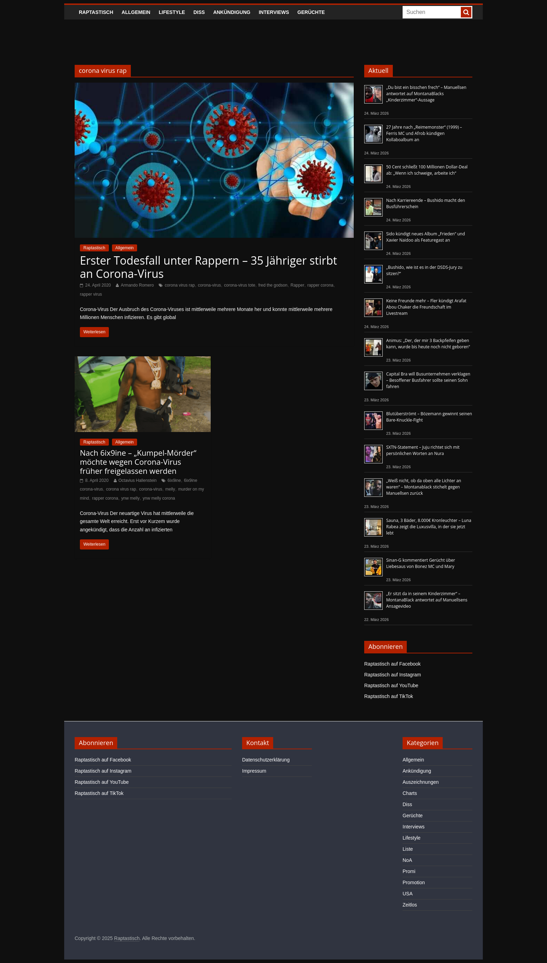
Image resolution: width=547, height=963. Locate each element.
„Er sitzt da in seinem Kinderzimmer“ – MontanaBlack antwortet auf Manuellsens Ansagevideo (426, 600)
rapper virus (91, 294)
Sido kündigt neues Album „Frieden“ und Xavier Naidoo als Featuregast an (425, 237)
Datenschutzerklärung (266, 760)
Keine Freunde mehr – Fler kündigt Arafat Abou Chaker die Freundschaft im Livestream (426, 307)
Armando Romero (137, 285)
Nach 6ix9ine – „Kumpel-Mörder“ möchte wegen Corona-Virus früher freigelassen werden (138, 461)
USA (408, 893)
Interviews (274, 12)
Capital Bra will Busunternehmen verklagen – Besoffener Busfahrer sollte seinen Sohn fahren (428, 380)
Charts (410, 793)
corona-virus (209, 285)
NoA (407, 860)
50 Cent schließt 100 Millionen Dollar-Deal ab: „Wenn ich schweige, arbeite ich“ (426, 170)
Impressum (254, 771)
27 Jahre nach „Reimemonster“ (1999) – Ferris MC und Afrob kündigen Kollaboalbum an (424, 133)
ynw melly (130, 498)
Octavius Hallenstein (138, 480)
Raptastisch (96, 12)
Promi (409, 871)
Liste (408, 849)
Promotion (414, 882)
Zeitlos (410, 905)
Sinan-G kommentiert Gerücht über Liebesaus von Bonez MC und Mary (420, 563)
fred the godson (272, 285)
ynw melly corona (159, 498)
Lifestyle (172, 12)
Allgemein (136, 12)
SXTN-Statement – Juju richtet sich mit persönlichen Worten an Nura (422, 450)
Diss (199, 12)
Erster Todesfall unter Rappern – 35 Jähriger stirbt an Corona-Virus (208, 267)
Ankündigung (231, 12)
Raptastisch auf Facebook (392, 664)
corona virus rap (180, 285)
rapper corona (320, 285)
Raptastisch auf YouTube (391, 685)
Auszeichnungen (421, 782)
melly (170, 489)
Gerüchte (311, 12)
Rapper (297, 285)
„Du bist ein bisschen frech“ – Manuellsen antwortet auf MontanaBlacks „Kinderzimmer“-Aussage (426, 93)
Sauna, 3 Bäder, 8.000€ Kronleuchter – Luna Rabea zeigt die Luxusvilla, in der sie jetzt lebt (428, 526)
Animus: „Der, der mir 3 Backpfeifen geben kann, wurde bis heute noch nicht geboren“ (428, 344)
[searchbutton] (466, 12)
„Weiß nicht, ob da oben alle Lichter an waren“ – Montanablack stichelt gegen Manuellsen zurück (423, 487)
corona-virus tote (239, 285)
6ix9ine (174, 480)
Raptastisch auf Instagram (392, 674)
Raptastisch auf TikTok (388, 696)
